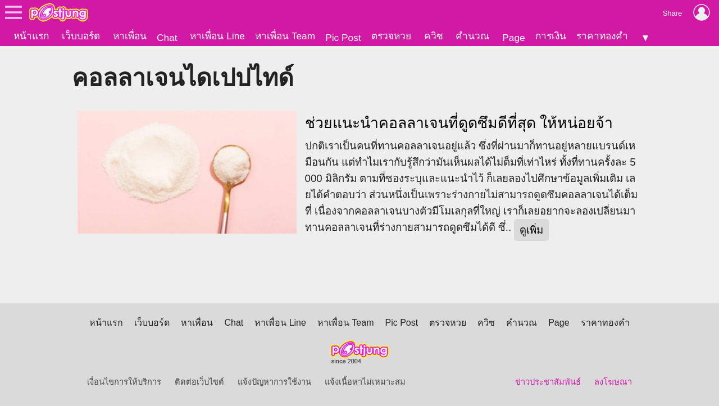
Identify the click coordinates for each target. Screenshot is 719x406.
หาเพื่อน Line (217, 36)
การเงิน (550, 36)
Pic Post (343, 37)
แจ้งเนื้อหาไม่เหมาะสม (365, 381)
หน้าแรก (31, 36)
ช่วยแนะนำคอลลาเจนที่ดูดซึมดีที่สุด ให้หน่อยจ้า (459, 123)
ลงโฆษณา (613, 381)
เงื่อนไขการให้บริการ (124, 381)
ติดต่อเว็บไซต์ (199, 381)
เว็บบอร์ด (81, 36)
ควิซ (433, 36)
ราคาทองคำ (602, 36)
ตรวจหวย (391, 36)
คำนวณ (472, 36)
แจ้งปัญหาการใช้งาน (274, 381)
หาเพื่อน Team (285, 36)
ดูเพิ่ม (531, 230)
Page (513, 37)
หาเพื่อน (130, 36)
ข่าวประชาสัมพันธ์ (548, 381)
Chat (167, 37)
